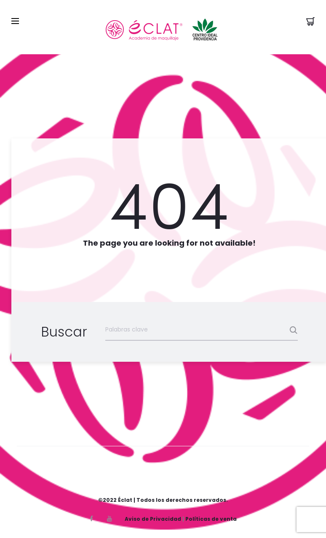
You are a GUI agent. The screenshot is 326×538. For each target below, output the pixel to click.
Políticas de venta (211, 518)
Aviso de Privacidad (153, 518)
